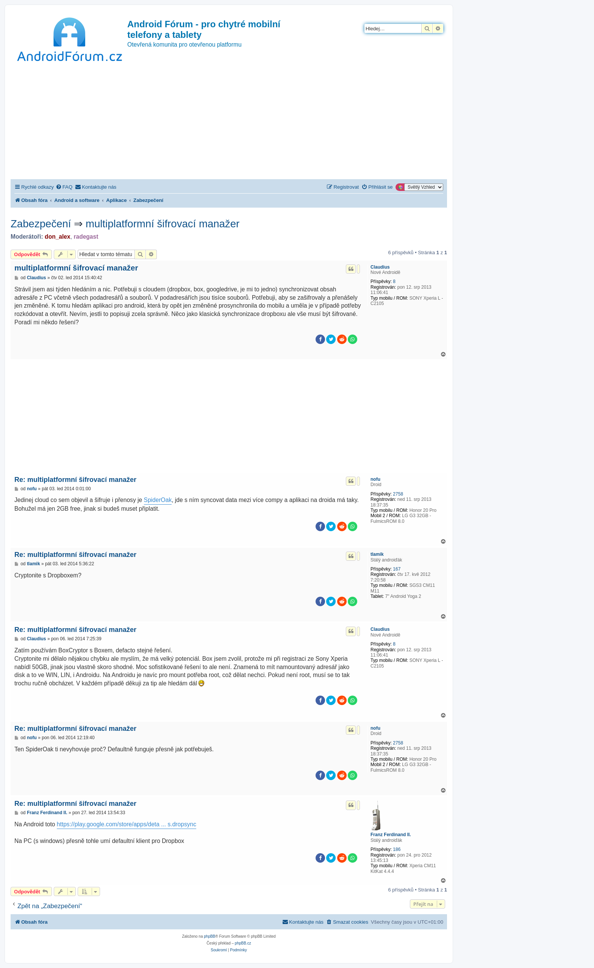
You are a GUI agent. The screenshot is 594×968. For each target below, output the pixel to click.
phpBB (209, 936)
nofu (375, 479)
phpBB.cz (243, 943)
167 (396, 569)
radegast (85, 236)
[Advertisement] (229, 122)
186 (396, 849)
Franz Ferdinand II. (390, 834)
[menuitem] (64, 186)
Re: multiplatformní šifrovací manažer (75, 479)
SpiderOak (158, 500)
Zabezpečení (41, 224)
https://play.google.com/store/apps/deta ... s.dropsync (126, 824)
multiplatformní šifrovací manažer (162, 224)
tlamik (377, 554)
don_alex (57, 236)
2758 (398, 494)
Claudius (380, 267)
